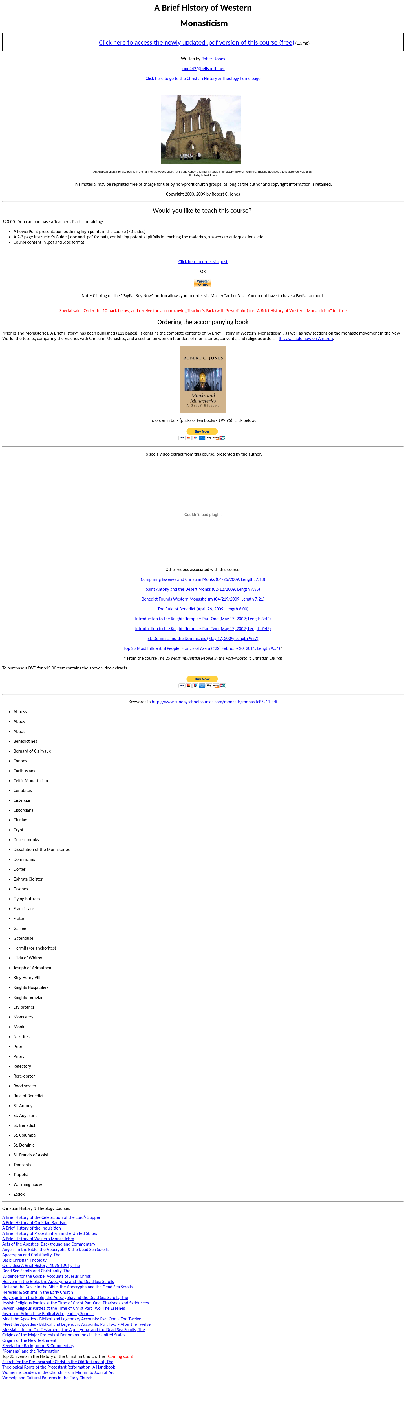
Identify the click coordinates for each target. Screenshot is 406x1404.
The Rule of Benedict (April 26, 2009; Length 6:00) (203, 609)
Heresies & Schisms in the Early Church (37, 1292)
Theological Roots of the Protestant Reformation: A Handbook (58, 1367)
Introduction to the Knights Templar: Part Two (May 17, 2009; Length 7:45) (203, 628)
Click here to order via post (203, 261)
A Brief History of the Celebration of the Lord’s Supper (51, 1217)
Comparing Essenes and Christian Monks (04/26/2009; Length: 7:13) (203, 579)
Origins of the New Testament (29, 1340)
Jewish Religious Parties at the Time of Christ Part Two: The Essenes (63, 1308)
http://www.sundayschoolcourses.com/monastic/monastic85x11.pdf (214, 701)
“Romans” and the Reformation (30, 1351)
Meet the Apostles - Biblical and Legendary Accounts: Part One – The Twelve (71, 1319)
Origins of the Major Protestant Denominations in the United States (63, 1335)
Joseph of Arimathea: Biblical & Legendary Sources (48, 1313)
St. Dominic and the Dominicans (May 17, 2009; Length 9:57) (203, 638)
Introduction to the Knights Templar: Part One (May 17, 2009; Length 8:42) (203, 618)
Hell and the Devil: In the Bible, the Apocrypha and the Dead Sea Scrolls (67, 1286)
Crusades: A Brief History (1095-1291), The (41, 1265)
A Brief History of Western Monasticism (38, 1238)
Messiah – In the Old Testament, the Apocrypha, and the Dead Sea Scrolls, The (73, 1329)
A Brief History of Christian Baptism (34, 1222)
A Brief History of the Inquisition (31, 1228)
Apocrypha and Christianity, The (31, 1254)
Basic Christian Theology (24, 1260)
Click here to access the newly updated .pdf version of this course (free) (196, 42)
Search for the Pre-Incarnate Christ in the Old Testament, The (57, 1361)
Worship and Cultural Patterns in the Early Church (47, 1377)
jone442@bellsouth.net (203, 68)
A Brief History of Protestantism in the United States (49, 1233)
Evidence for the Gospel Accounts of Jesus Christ (46, 1276)
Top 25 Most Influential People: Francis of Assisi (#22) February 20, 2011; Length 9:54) (202, 648)
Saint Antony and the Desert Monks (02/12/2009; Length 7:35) (203, 589)
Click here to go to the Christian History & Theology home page (202, 78)
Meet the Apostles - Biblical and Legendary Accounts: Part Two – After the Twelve (76, 1324)
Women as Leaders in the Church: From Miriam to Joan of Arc (58, 1372)
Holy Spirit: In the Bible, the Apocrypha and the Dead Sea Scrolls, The (65, 1297)
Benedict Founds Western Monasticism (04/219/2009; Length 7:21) (203, 599)
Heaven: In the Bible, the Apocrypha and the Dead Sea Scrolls (58, 1281)
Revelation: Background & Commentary (38, 1345)
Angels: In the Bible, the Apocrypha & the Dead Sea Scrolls (55, 1249)
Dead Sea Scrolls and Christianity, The (36, 1270)
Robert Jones (213, 58)
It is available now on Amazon (306, 338)
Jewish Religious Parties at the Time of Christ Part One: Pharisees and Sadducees (75, 1303)
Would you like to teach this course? (202, 210)
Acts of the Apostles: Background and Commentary (48, 1244)
